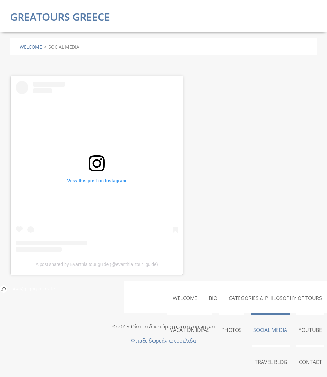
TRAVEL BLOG (271, 362)
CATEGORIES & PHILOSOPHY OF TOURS (275, 298)
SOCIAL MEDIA (270, 330)
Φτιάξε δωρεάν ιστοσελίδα (163, 340)
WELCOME (31, 47)
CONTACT (310, 362)
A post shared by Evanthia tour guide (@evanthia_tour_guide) (96, 264)
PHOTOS (231, 330)
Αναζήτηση (4, 289)
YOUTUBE (310, 330)
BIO (213, 298)
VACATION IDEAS (190, 330)
